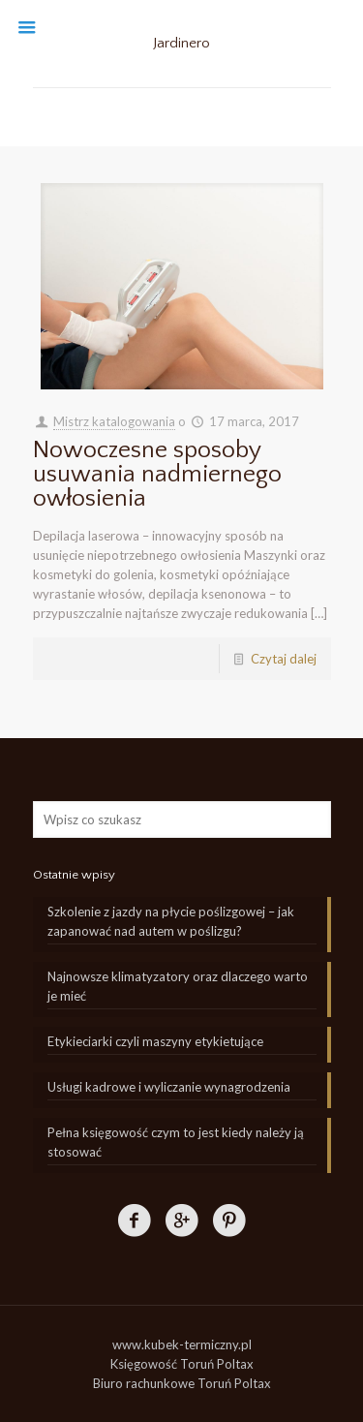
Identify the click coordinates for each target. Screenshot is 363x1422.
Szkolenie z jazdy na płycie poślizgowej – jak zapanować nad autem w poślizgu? (170, 921)
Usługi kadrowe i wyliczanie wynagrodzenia (168, 1087)
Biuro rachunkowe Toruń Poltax (182, 1383)
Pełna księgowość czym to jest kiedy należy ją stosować (175, 1142)
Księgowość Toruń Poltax (182, 1364)
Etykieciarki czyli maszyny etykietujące (155, 1041)
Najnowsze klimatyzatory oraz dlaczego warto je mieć (177, 986)
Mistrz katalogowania (114, 421)
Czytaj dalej (284, 658)
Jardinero (181, 43)
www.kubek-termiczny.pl (182, 1344)
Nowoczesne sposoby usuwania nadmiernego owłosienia (157, 474)
